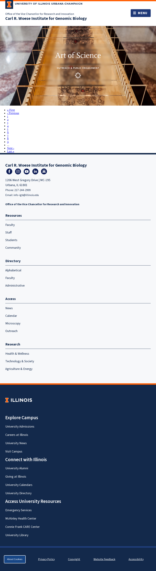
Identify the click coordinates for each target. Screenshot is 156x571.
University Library (16, 535)
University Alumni (16, 468)
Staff (8, 232)
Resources (13, 215)
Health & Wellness (17, 353)
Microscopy (12, 323)
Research (12, 344)
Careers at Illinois (16, 435)
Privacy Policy (46, 559)
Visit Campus (13, 451)
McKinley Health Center (20, 518)
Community (13, 248)
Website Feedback (104, 559)
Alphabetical (13, 270)
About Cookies (14, 559)
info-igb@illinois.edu (26, 195)
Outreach (11, 331)
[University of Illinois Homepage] (18, 400)
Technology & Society (19, 361)
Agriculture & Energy (18, 369)
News (9, 308)
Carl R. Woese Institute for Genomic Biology (46, 18)
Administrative (15, 285)
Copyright (74, 559)
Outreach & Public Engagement (78, 68)
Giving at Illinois (15, 476)
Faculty (10, 225)
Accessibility (136, 559)
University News (16, 443)
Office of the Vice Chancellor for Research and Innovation (39, 14)
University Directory (18, 493)
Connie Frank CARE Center (22, 527)
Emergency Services (18, 510)
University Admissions (19, 426)
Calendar (11, 316)
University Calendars (18, 485)
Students (11, 240)
